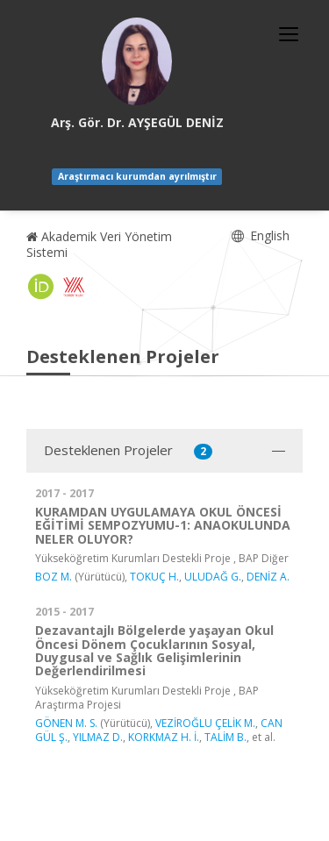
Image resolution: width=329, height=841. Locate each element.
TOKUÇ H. (154, 576)
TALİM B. (225, 737)
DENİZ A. (268, 576)
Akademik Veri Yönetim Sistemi (99, 244)
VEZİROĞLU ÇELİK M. (205, 723)
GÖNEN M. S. (66, 723)
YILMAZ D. (98, 737)
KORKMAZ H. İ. (163, 737)
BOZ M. (53, 576)
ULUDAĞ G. (212, 576)
